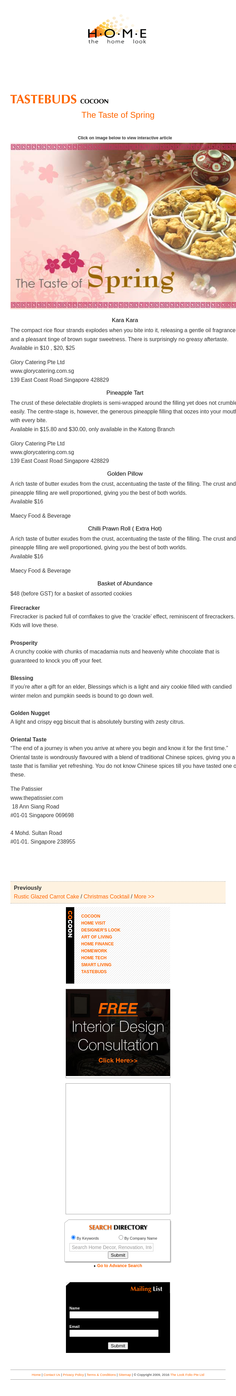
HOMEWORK (94, 951)
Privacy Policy (73, 1375)
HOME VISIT (93, 923)
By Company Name (138, 1238)
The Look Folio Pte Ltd (187, 1375)
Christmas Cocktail (106, 897)
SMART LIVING (96, 964)
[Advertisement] (118, 72)
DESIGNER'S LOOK (100, 930)
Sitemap (125, 1375)
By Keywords (85, 1238)
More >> (144, 897)
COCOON (90, 916)
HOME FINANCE (97, 944)
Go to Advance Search (118, 1265)
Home (36, 1375)
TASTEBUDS (94, 971)
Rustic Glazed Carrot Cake (46, 897)
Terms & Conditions (101, 1375)
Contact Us (51, 1375)
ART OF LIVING (96, 937)
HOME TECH (94, 957)
